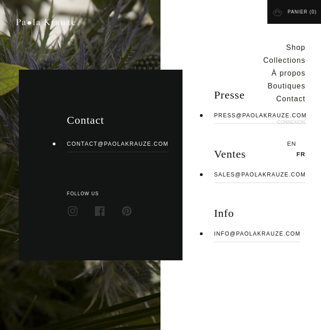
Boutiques (287, 86)
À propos (288, 73)
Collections (284, 60)
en (291, 143)
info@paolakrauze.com (257, 234)
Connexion (291, 122)
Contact (290, 99)
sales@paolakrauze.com (260, 174)
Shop (296, 47)
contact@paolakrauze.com (118, 144)
